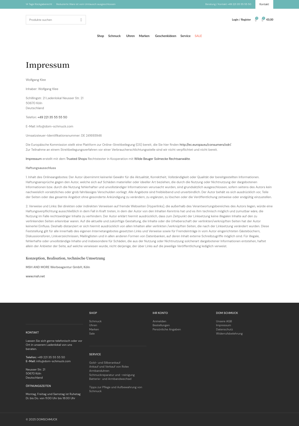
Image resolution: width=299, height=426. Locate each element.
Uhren (93, 325)
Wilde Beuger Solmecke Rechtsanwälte (162, 159)
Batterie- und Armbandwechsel (110, 379)
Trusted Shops (76, 159)
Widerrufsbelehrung (229, 333)
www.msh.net (35, 276)
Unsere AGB (224, 321)
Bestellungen (161, 325)
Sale (92, 333)
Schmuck (95, 321)
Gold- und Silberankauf (104, 362)
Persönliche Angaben (167, 329)
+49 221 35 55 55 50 (239, 4)
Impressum (34, 159)
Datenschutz (224, 329)
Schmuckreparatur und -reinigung (112, 375)
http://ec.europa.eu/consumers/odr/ (205, 145)
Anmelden (159, 321)
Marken (94, 329)
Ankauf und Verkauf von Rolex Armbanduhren (109, 369)
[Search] (56, 20)
